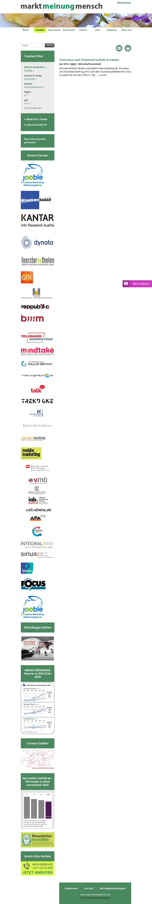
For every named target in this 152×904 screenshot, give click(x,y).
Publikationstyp (36, 125)
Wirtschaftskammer (34, 87)
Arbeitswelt (30, 79)
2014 (27, 103)
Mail (119, 48)
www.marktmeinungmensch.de (95, 894)
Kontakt (88, 888)
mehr (104, 75)
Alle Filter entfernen (33, 108)
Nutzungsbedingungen (113, 888)
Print (128, 48)
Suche (50, 45)
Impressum (71, 888)
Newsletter (124, 2)
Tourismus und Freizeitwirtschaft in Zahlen (89, 59)
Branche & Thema (36, 119)
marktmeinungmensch (61, 6)
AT (26, 95)
